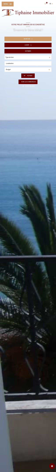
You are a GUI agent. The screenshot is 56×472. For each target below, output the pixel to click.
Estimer (28, 51)
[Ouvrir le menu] (8, 4)
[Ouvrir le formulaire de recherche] (28, 75)
